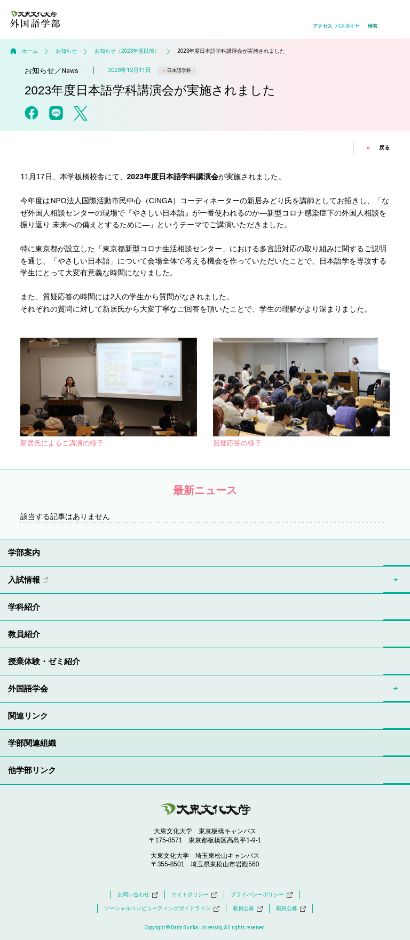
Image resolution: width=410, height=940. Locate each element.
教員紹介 (24, 634)
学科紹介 (24, 606)
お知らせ (66, 51)
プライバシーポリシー (262, 894)
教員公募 (248, 908)
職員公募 (291, 908)
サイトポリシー (194, 894)
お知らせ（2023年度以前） (127, 51)
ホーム (30, 51)
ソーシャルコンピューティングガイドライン (161, 908)
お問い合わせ (137, 894)
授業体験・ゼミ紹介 (44, 661)
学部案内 (24, 552)
